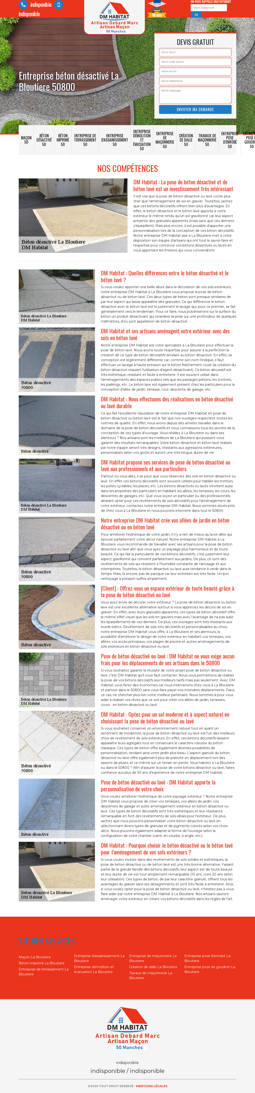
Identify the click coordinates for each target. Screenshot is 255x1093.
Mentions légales (151, 1086)
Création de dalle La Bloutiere (153, 967)
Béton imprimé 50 (63, 140)
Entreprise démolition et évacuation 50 (142, 140)
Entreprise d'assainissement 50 (114, 140)
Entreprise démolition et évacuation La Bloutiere (94, 969)
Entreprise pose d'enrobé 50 (229, 140)
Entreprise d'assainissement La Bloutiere (99, 958)
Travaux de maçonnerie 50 (207, 140)
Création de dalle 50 (186, 140)
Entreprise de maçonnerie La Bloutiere (153, 958)
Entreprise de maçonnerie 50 (165, 140)
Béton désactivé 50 (44, 140)
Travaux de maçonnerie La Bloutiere (150, 975)
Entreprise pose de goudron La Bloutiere (209, 969)
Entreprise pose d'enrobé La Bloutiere (207, 958)
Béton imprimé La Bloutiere (42, 963)
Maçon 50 (26, 140)
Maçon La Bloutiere (35, 957)
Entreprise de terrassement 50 (85, 140)
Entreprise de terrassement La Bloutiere (44, 971)
